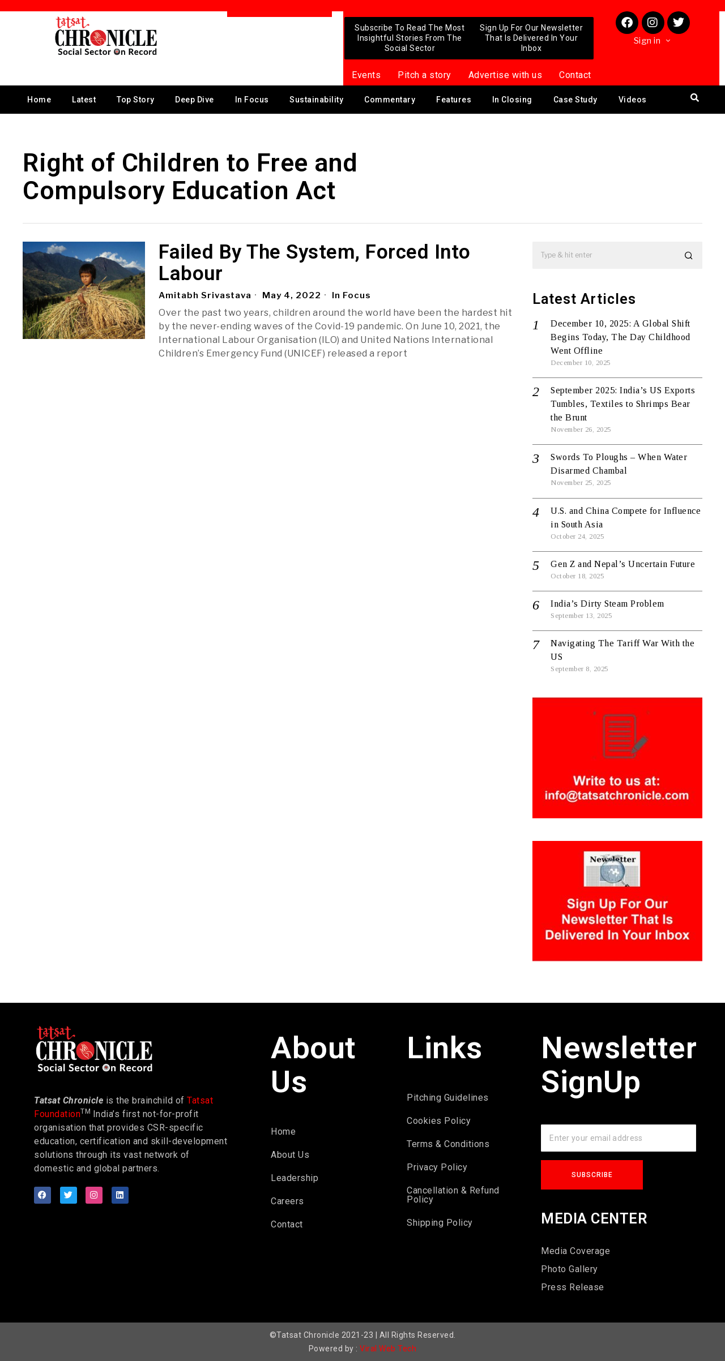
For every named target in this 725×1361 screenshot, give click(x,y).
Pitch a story (424, 75)
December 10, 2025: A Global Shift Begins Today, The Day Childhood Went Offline (620, 337)
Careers (287, 1201)
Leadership (294, 1178)
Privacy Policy (437, 1167)
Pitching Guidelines (448, 1097)
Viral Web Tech (388, 1348)
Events (366, 75)
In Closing (512, 99)
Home (39, 99)
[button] (688, 255)
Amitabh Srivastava (205, 295)
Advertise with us (505, 75)
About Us (290, 1154)
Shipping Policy (440, 1222)
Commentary (389, 99)
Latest (84, 99)
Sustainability (316, 99)
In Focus (252, 99)
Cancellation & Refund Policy (453, 1195)
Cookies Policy (439, 1120)
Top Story (136, 99)
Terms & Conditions (448, 1144)
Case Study (575, 99)
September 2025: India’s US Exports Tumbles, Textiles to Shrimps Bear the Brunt (623, 403)
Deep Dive (194, 99)
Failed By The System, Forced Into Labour (315, 263)
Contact (575, 75)
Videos (633, 99)
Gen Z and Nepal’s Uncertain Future (623, 564)
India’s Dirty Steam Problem (607, 603)
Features (453, 99)
